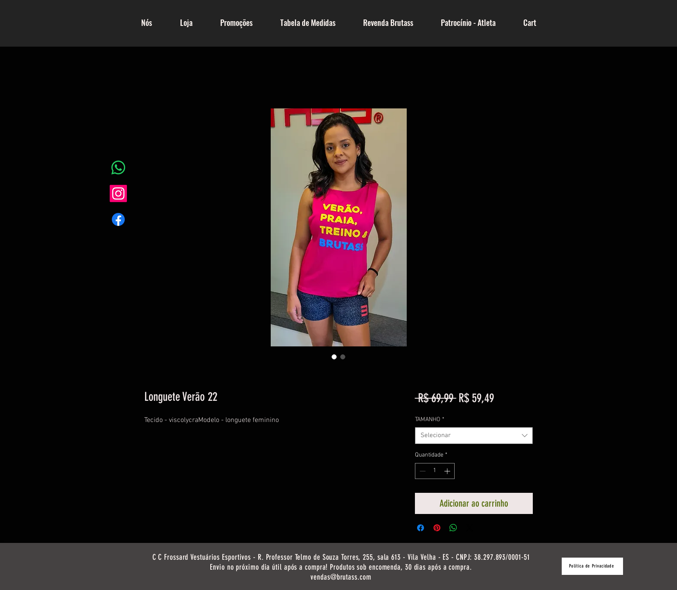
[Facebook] (118, 219)
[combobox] (474, 435)
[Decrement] (421, 471)
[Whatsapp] (118, 167)
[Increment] (448, 471)
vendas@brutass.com (340, 577)
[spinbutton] (435, 471)
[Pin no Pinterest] (437, 528)
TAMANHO (429, 419)
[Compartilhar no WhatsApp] (453, 528)
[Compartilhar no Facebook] (420, 528)
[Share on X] (470, 528)
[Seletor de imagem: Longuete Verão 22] (334, 356)
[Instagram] (118, 193)
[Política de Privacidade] (592, 566)
